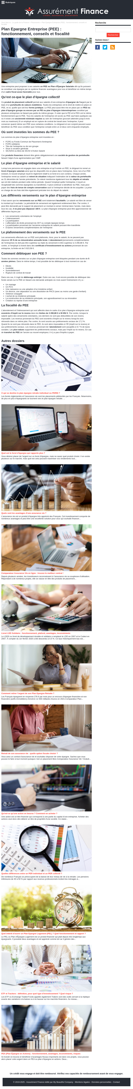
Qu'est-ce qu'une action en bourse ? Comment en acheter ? (29, 813)
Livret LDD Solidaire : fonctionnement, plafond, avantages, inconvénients (35, 633)
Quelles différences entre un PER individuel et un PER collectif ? (31, 873)
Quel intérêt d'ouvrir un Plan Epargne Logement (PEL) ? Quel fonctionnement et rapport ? (43, 933)
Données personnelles (101, 1082)
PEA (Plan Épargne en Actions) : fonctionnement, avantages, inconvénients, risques (40, 1053)
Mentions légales (82, 1082)
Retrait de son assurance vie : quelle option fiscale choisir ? (29, 753)
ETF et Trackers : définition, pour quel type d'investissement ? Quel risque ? (37, 993)
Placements (35, 22)
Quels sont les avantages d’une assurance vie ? (23, 513)
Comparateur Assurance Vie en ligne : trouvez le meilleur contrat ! (32, 573)
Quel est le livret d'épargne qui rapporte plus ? (23, 453)
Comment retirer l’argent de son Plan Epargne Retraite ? (27, 693)
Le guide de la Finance (20, 22)
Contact (116, 1082)
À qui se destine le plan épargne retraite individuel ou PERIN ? (30, 393)
